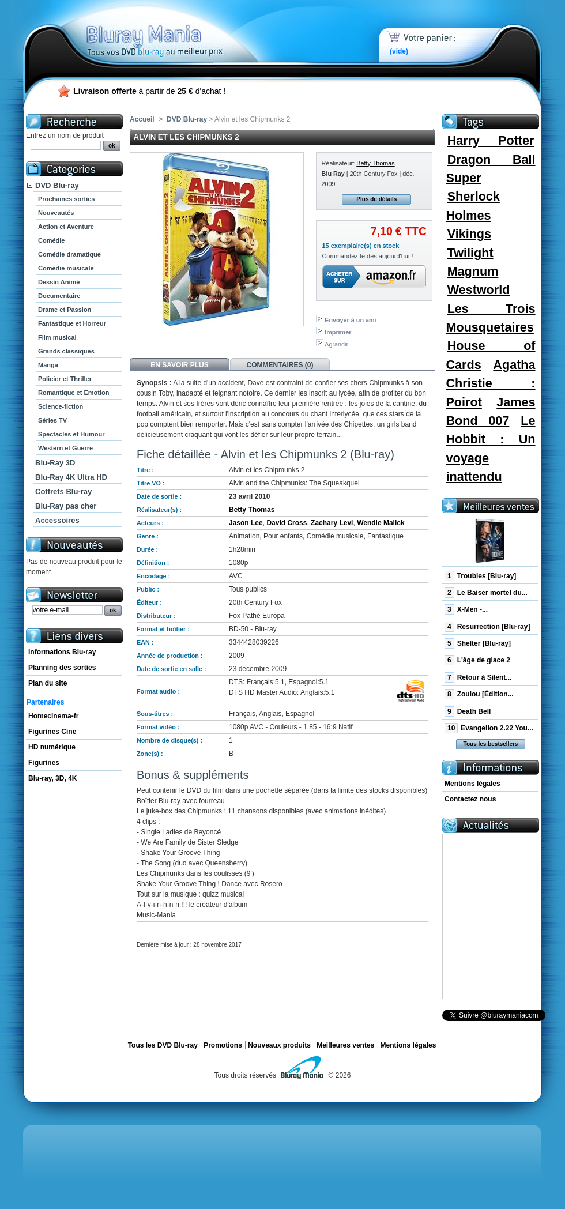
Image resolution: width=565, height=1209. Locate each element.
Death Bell (468, 711)
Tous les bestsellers (491, 744)
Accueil (142, 119)
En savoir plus (179, 365)
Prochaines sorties (66, 198)
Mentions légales (472, 783)
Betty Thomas (375, 163)
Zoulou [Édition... (479, 694)
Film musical (57, 337)
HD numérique (52, 747)
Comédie (51, 240)
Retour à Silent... (478, 677)
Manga (48, 364)
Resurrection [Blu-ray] (487, 627)
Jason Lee (246, 523)
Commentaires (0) (280, 365)
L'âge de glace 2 (477, 660)
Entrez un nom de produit (65, 135)
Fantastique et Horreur (72, 323)
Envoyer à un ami (350, 320)
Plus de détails (376, 199)
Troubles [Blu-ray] (480, 576)
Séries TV (52, 420)
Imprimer (338, 332)
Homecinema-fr (53, 716)
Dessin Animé (59, 281)
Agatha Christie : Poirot (490, 383)
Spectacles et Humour (71, 434)
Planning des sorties (62, 668)
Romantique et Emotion (73, 392)
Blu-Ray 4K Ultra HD (71, 477)
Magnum (473, 271)
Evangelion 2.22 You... (489, 728)
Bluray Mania (176, 29)
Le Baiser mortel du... (486, 592)
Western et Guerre (65, 448)
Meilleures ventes (345, 1045)
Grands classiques (66, 351)
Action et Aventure (66, 226)
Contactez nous (470, 799)
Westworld (478, 290)
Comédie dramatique (69, 254)
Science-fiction (60, 406)
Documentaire (59, 295)
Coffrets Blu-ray (63, 491)
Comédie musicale (66, 268)
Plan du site (47, 683)
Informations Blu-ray (62, 652)
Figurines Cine (52, 732)
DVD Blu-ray (57, 185)
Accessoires (57, 520)
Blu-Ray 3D (55, 462)
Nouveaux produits (279, 1045)
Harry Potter (490, 140)
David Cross (286, 523)
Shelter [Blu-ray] (478, 643)
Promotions (223, 1045)
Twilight (470, 253)
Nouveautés (56, 212)
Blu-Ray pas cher (65, 506)
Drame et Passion (64, 309)
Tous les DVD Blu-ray (163, 1045)
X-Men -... (466, 609)
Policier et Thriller (65, 378)
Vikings (469, 234)
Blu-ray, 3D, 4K (52, 778)
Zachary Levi (332, 523)
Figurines (43, 763)
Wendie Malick (380, 523)
